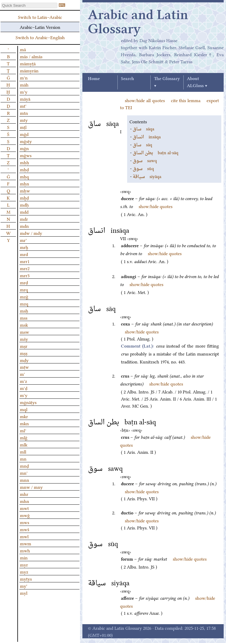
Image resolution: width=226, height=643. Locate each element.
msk (24, 324)
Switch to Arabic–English (40, 37)
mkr (24, 416)
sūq (143, 168)
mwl (24, 536)
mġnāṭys (28, 402)
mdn (24, 225)
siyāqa (147, 176)
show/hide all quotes (145, 100)
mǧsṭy (26, 141)
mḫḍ (24, 197)
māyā (25, 98)
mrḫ (24, 247)
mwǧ (25, 515)
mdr (24, 218)
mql (23, 409)
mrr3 (24, 275)
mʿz (23, 381)
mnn (24, 479)
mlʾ (23, 430)
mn (23, 458)
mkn (24, 423)
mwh (25, 550)
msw (24, 331)
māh (24, 84)
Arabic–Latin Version (40, 27)
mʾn (24, 77)
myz (24, 571)
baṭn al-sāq (155, 152)
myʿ (23, 585)
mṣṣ (23, 353)
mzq (24, 303)
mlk (23, 444)
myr (24, 564)
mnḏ (24, 465)
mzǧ (24, 296)
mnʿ (24, 472)
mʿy (23, 395)
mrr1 (24, 261)
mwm (25, 543)
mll (23, 451)
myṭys (26, 578)
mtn (24, 112)
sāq (142, 144)
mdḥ (24, 204)
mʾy (23, 91)
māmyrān (29, 70)
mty (24, 120)
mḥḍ (24, 169)
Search (127, 79)
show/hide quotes (155, 206)
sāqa (143, 128)
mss (23, 317)
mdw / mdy (31, 233)
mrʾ (23, 240)
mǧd (24, 134)
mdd (24, 211)
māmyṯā (28, 63)
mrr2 (24, 268)
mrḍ (24, 282)
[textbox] (29, 5)
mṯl (23, 127)
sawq (145, 160)
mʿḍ (23, 388)
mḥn (24, 183)
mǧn (24, 148)
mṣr (23, 346)
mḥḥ (24, 162)
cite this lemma (186, 100)
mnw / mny (31, 487)
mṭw (24, 366)
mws (24, 522)
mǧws (25, 155)
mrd (24, 254)
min (24, 557)
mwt (24, 508)
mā (23, 49)
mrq (24, 289)
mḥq (24, 176)
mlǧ (23, 437)
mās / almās (31, 56)
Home (94, 79)
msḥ (24, 310)
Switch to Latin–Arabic (40, 17)
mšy (24, 338)
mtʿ (23, 105)
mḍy (24, 360)
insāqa (147, 136)
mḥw (25, 190)
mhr (24, 494)
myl (23, 592)
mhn (24, 501)
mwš (24, 529)
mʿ (22, 373)
